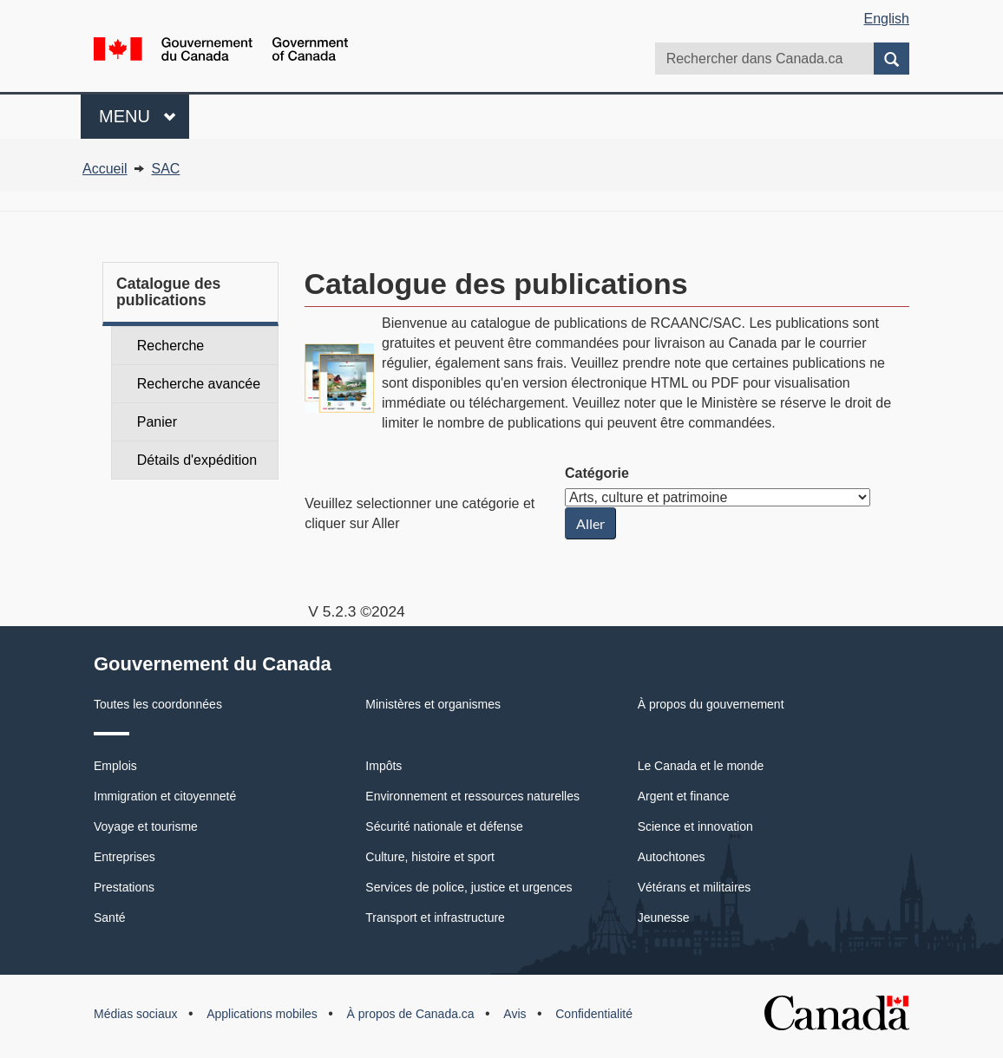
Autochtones (671, 857)
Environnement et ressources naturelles (472, 796)
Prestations (124, 887)
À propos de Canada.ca (411, 1014)
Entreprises (124, 857)
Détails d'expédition (197, 460)
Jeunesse (664, 917)
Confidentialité (594, 1014)
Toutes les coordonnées (158, 704)
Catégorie (598, 473)
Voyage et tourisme (146, 826)
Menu (144, 115)
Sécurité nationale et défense (443, 826)
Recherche (170, 345)
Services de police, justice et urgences (468, 887)
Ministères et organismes (433, 704)
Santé (110, 917)
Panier (157, 422)
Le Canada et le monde (701, 766)
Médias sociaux (136, 1014)
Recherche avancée (198, 383)
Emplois (115, 766)
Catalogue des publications (168, 292)
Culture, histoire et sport (430, 857)
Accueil (105, 168)
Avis (514, 1014)
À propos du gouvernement (711, 704)
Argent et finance (684, 796)
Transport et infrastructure (435, 917)
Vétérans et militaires (694, 887)
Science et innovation (695, 826)
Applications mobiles (262, 1014)
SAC (165, 168)
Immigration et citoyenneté (165, 796)
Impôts (383, 766)
